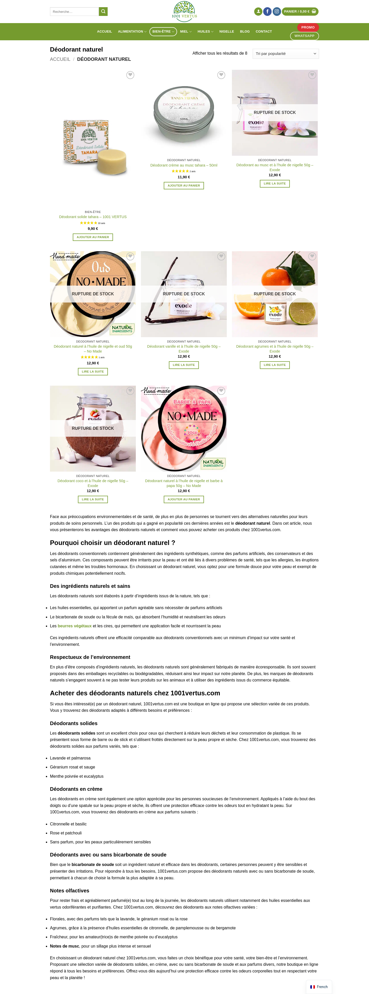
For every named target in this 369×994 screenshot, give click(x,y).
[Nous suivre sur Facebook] (267, 11)
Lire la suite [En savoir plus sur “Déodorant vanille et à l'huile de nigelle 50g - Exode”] (184, 364)
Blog (245, 31)
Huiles (205, 31)
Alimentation (132, 31)
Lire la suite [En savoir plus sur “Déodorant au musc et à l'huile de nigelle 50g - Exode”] (275, 183)
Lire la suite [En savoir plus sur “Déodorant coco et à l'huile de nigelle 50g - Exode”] (93, 499)
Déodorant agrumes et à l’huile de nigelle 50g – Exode (275, 348)
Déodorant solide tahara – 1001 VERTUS (93, 217)
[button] (258, 11)
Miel (186, 31)
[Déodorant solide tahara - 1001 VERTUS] (93, 139)
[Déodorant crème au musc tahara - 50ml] (184, 113)
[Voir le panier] (300, 11)
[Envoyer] (103, 11)
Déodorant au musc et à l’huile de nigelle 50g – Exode (274, 167)
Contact (264, 31)
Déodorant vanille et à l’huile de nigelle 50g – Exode (183, 348)
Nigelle (226, 31)
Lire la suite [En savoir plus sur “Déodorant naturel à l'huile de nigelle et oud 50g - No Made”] (93, 371)
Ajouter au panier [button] (93, 237)
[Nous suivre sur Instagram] (277, 11)
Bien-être (163, 31)
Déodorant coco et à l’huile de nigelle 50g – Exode (92, 483)
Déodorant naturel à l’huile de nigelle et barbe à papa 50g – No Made (183, 483)
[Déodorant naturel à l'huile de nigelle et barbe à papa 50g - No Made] (184, 429)
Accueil (104, 31)
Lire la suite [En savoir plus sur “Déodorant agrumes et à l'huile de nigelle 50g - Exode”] (275, 364)
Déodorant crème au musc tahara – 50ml (184, 165)
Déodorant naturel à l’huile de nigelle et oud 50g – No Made (93, 348)
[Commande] (286, 54)
